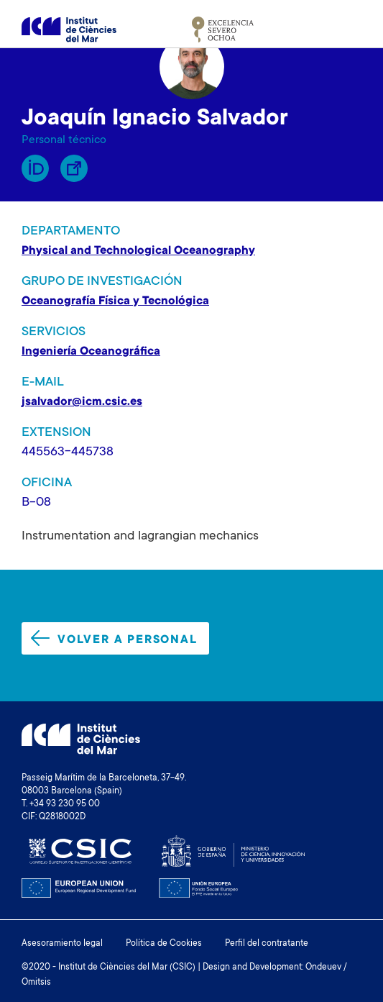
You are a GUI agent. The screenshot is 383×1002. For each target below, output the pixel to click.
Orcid (35, 168)
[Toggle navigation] (344, 29)
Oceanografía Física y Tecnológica (115, 301)
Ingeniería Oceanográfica (91, 351)
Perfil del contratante (266, 944)
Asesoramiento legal (62, 944)
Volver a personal (114, 638)
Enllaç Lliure (74, 168)
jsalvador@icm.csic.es (82, 402)
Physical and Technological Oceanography (138, 251)
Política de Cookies (164, 944)
